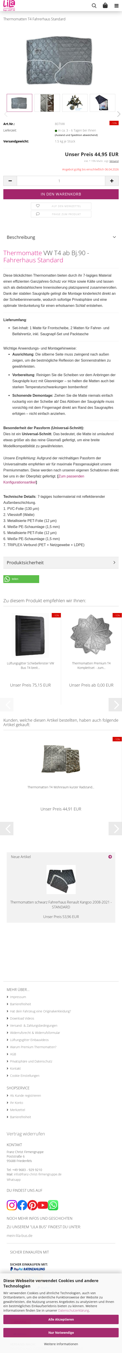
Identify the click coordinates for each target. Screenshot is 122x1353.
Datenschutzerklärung (73, 1310)
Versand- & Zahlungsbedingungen (33, 1025)
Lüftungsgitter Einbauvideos (29, 1040)
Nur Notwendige (61, 1332)
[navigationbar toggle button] (116, 5)
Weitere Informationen (61, 1344)
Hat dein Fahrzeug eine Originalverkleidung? (40, 1011)
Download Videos (22, 1018)
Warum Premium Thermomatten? (33, 1047)
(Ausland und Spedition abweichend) (76, 135)
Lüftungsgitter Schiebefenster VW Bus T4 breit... (30, 665)
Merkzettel (17, 1110)
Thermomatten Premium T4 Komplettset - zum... (91, 665)
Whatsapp (14, 1179)
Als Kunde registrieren (25, 1095)
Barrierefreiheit (20, 1004)
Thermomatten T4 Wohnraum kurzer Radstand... (61, 787)
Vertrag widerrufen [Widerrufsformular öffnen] (26, 1134)
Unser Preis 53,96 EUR (61, 916)
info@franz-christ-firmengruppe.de (38, 1174)
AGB (13, 1054)
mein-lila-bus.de (19, 1235)
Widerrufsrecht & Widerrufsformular (35, 1033)
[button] (117, 114)
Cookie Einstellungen (24, 1075)
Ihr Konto (16, 1103)
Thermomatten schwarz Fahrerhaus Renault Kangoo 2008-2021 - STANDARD (61, 905)
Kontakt (15, 1068)
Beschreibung (21, 237)
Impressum (18, 997)
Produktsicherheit (25, 563)
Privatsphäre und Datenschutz (31, 1061)
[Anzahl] (61, 181)
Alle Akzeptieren (61, 1319)
